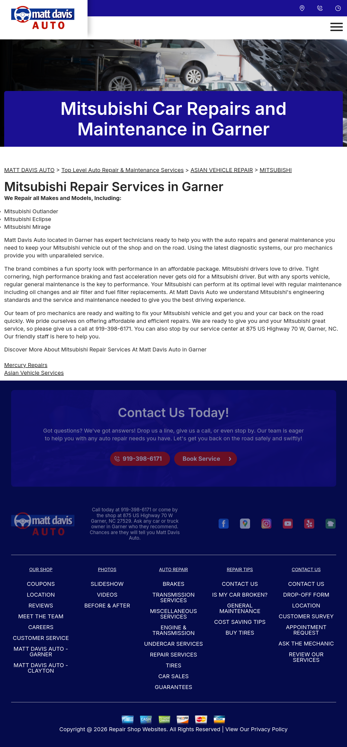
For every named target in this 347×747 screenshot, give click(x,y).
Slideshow (107, 584)
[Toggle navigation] (336, 27)
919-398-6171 (113, 328)
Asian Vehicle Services (34, 372)
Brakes (173, 584)
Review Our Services (306, 657)
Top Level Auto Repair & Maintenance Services (122, 170)
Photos (107, 569)
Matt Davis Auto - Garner (41, 651)
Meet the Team (40, 616)
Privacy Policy (269, 729)
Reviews (41, 605)
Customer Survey (306, 616)
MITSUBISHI (276, 170)
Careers (41, 627)
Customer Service (41, 638)
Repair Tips (240, 569)
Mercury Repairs (26, 365)
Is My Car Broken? (240, 594)
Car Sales (173, 676)
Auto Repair (173, 569)
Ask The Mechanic (306, 643)
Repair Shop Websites (137, 729)
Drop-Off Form (306, 594)
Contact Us (240, 584)
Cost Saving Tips (240, 622)
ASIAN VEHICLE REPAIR (222, 170)
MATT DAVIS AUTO (29, 170)
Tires (173, 665)
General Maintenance (239, 608)
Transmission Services (173, 597)
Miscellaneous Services (173, 614)
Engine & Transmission (173, 630)
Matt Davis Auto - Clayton (41, 668)
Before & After (107, 605)
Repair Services (173, 654)
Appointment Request (306, 630)
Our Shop (41, 569)
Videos (107, 594)
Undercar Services (173, 643)
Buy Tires (240, 632)
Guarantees (173, 687)
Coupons (41, 584)
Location (41, 594)
